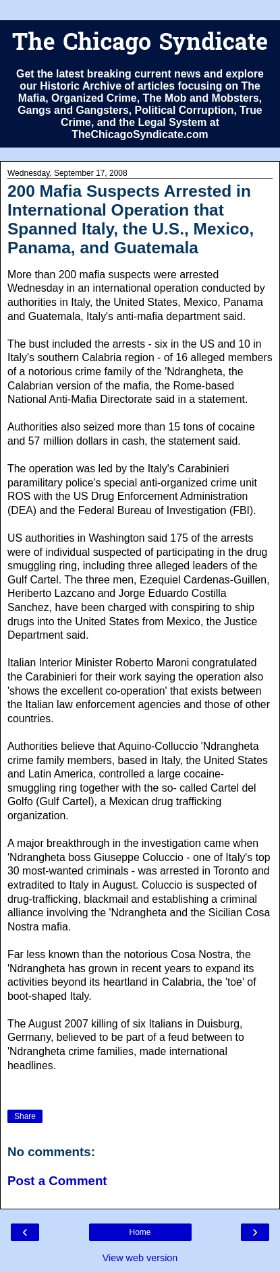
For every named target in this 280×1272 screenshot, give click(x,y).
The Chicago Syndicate (140, 44)
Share (25, 1116)
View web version (140, 1257)
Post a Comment (57, 1181)
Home (139, 1232)
